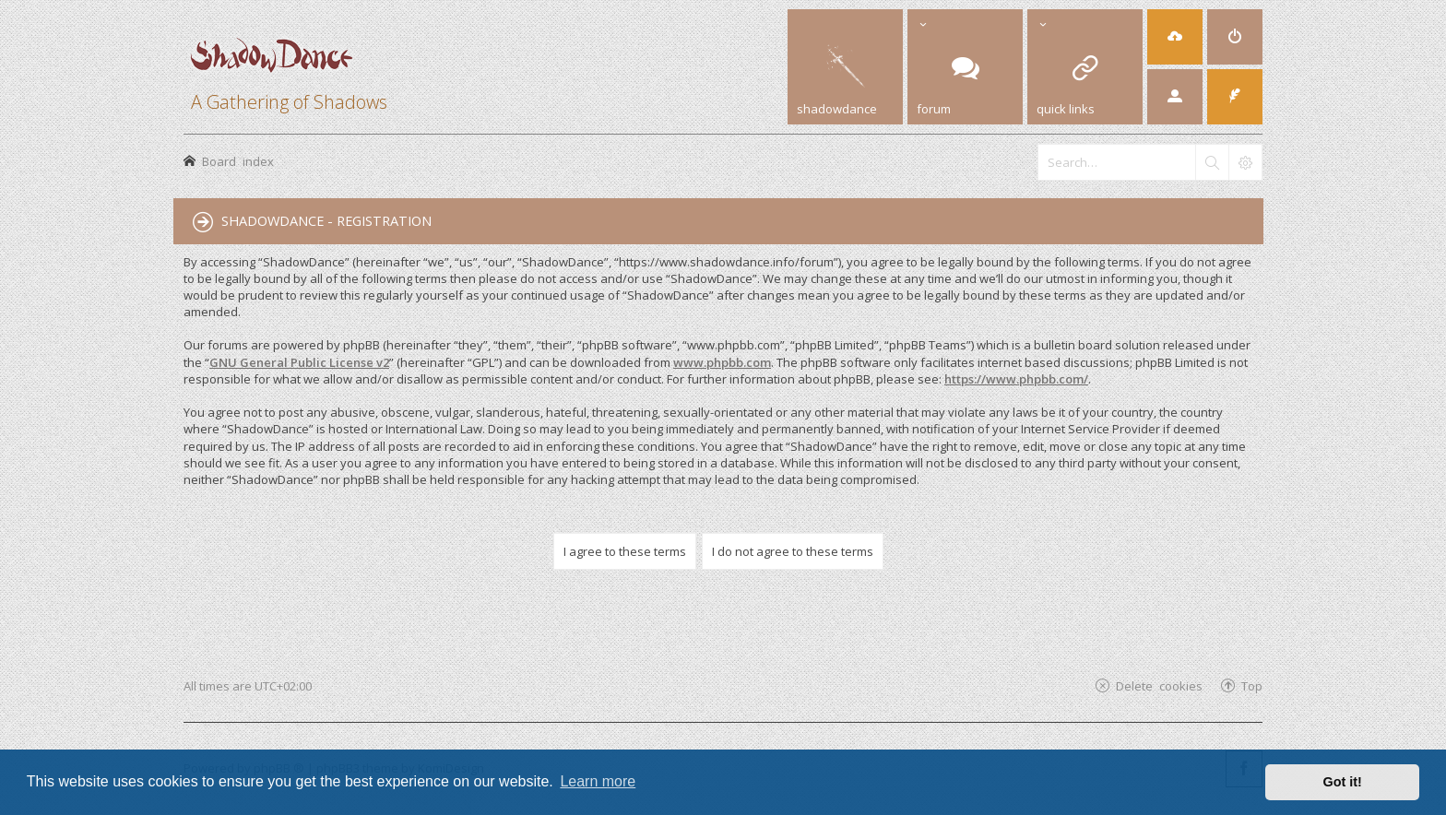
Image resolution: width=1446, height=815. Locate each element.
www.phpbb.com (722, 362)
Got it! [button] (1342, 781)
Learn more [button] (597, 781)
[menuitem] (1234, 37)
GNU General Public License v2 (299, 362)
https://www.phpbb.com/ (1016, 379)
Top (1251, 685)
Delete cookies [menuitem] (1159, 685)
